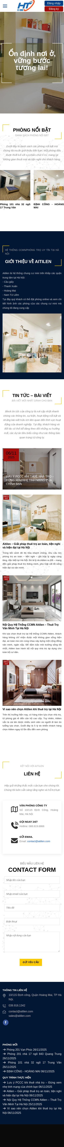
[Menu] (5, 6)
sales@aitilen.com (20, 1015)
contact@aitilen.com (38, 841)
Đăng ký (54, 8)
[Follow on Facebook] (5, 1022)
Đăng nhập (53, 3)
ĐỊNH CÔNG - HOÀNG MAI (23, 1071)
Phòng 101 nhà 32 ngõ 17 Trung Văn (34, 1062)
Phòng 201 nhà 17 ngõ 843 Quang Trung (34, 1053)
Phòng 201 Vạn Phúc (19, 1049)
